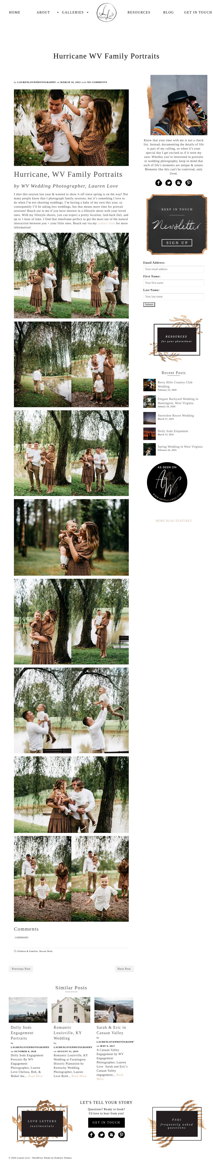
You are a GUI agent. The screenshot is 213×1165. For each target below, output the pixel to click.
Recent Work (46, 951)
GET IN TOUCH (106, 1122)
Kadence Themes (63, 1158)
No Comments (97, 82)
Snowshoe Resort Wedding (176, 415)
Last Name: (151, 290)
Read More (35, 1076)
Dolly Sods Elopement (173, 431)
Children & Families (27, 951)
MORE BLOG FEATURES (174, 520)
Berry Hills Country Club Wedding (175, 384)
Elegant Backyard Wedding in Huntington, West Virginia (178, 401)
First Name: (152, 276)
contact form (106, 223)
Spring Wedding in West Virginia (180, 446)
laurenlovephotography (36, 82)
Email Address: (154, 262)
